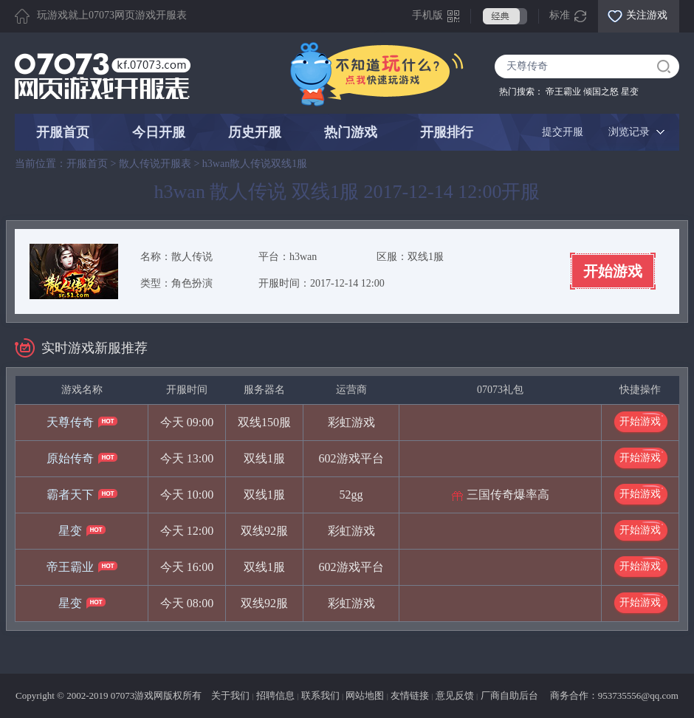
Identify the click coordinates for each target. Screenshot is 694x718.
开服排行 (446, 132)
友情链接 (410, 695)
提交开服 (562, 131)
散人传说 (192, 256)
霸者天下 (70, 494)
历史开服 (254, 132)
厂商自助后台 (509, 695)
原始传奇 (70, 458)
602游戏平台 (351, 458)
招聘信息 (275, 695)
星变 (630, 91)
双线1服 (426, 256)
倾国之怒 (601, 91)
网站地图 (365, 695)
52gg (351, 494)
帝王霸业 (563, 91)
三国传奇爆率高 (508, 494)
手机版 (427, 15)
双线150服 (264, 422)
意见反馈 (455, 695)
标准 (559, 15)
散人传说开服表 (155, 163)
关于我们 (230, 695)
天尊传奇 (70, 422)
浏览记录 (629, 131)
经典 (505, 16)
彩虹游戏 (351, 422)
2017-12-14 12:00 (347, 283)
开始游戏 (612, 271)
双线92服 (264, 530)
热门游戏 (350, 132)
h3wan (303, 256)
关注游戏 (646, 15)
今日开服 (158, 132)
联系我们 (320, 695)
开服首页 (62, 132)
